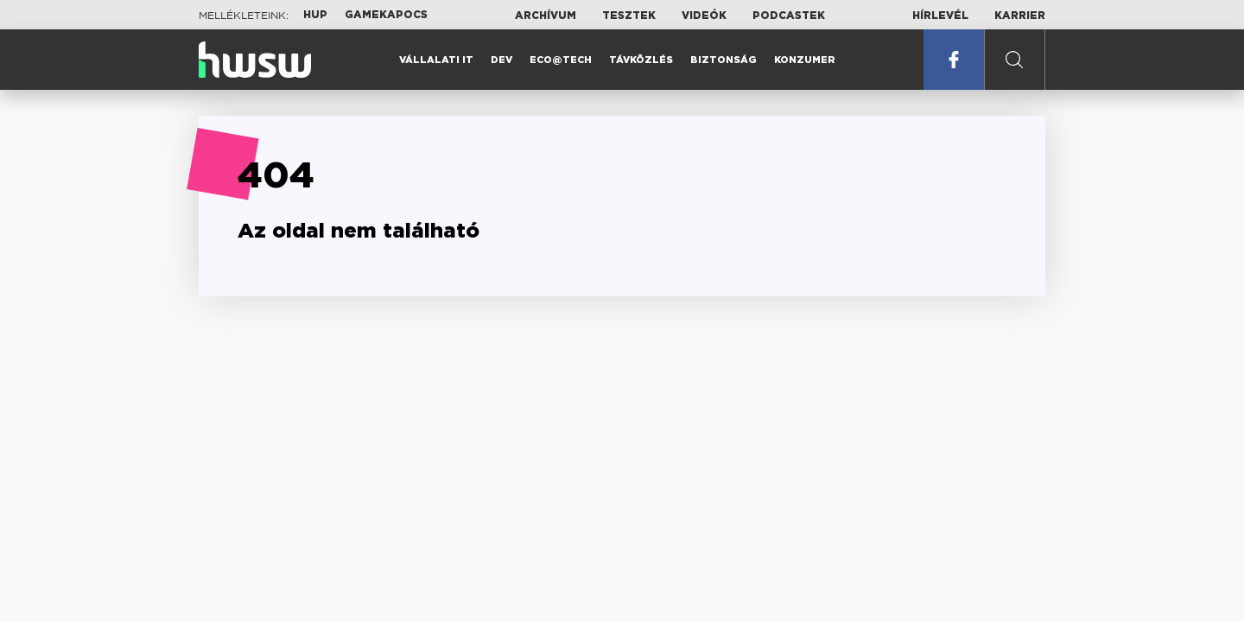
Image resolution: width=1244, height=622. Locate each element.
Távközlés (641, 60)
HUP (315, 15)
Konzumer (804, 60)
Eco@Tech (561, 60)
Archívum (545, 15)
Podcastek (788, 15)
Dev (501, 60)
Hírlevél (940, 15)
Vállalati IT (436, 60)
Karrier (1019, 15)
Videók (704, 15)
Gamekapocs (386, 15)
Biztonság (723, 60)
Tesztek (629, 15)
